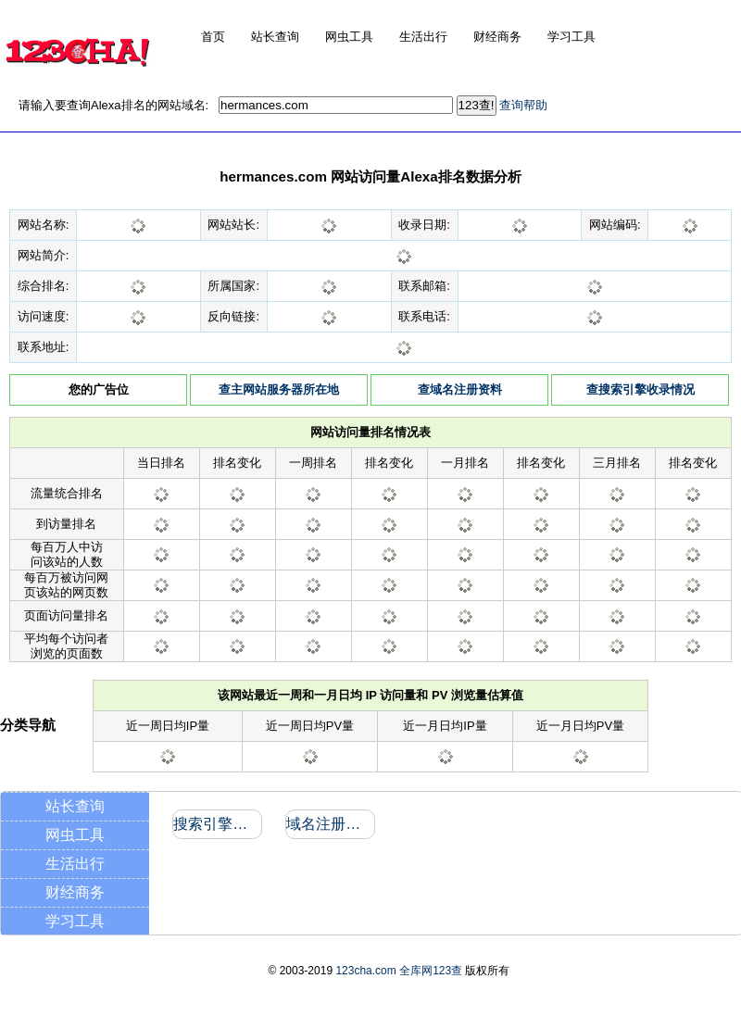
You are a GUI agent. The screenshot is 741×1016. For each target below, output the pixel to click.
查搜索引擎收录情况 (640, 389)
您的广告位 (99, 389)
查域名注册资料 (460, 389)
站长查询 (75, 806)
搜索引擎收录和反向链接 (216, 824)
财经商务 (75, 892)
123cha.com (365, 970)
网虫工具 (75, 835)
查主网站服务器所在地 (279, 389)
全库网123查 (430, 970)
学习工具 (75, 921)
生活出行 (75, 864)
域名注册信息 (329, 824)
